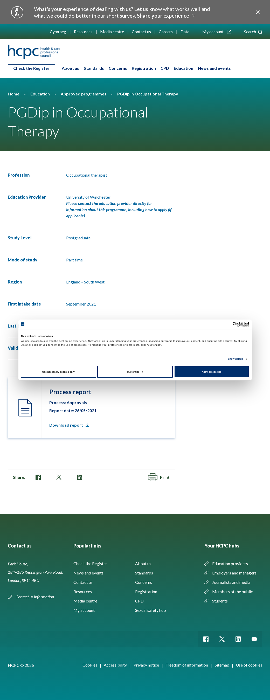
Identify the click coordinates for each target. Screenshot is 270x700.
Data (185, 31)
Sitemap (222, 664)
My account (216, 31)
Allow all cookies (211, 372)
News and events (214, 68)
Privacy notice (146, 664)
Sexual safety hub (150, 610)
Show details (235, 359)
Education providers (230, 563)
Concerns (118, 68)
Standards (94, 68)
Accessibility (115, 664)
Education (183, 68)
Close (258, 12)
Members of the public (232, 591)
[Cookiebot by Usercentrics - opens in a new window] (226, 324)
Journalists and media (231, 582)
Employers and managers (234, 572)
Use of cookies (249, 664)
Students (220, 600)
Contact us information (35, 596)
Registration (144, 68)
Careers (166, 31)
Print (159, 477)
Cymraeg (58, 31)
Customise (135, 372)
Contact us (141, 31)
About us (70, 68)
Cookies (89, 664)
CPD (165, 68)
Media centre (112, 31)
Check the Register (31, 68)
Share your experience (163, 15)
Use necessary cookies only (58, 372)
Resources (83, 31)
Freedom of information (186, 664)
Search (253, 31)
